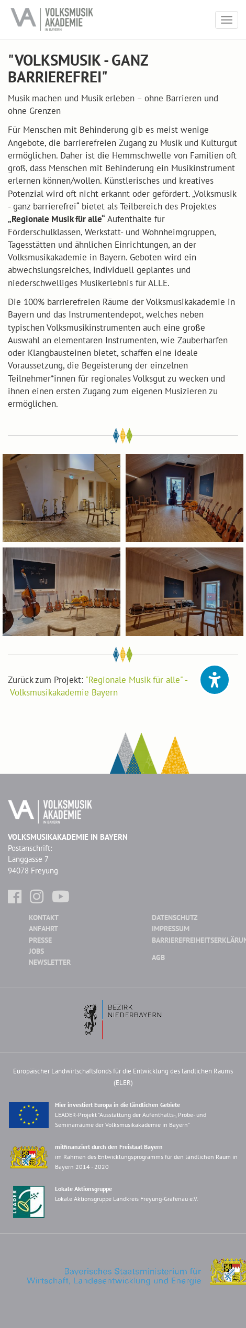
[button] (214, 679)
